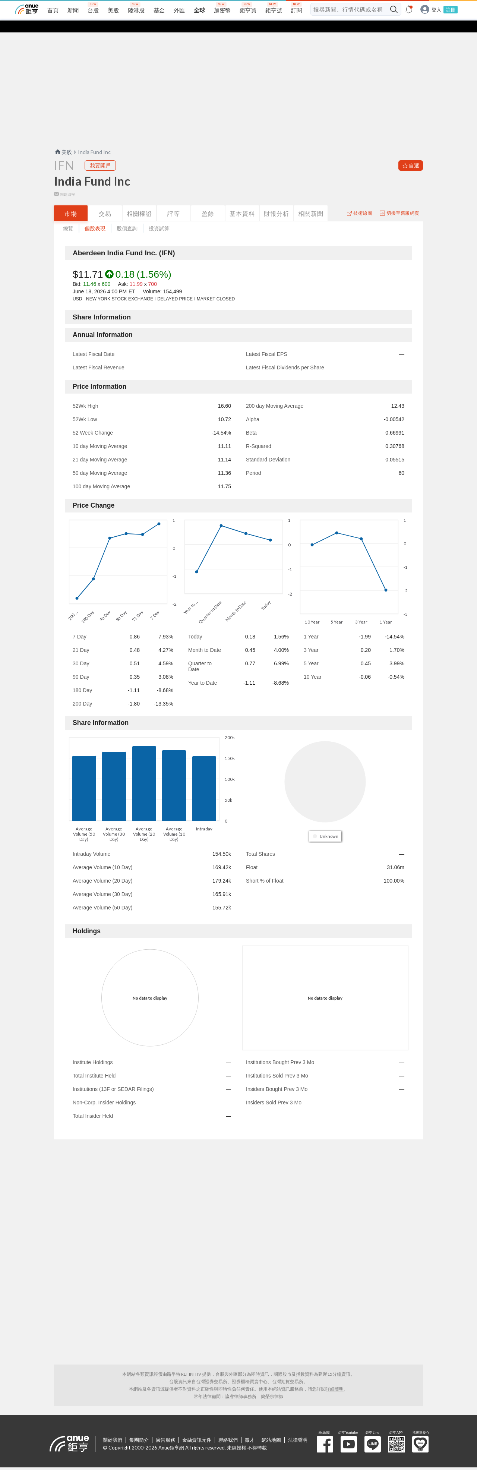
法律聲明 (297, 1428)
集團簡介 (139, 1428)
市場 (70, 201)
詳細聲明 (335, 1377)
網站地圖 (271, 1428)
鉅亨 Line (372, 1432)
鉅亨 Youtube (349, 1432)
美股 (63, 140)
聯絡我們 (228, 1428)
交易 (105, 201)
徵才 (250, 1428)
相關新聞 (310, 201)
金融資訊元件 (196, 1428)
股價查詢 (127, 216)
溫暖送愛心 (420, 1432)
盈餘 (208, 201)
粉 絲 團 (325, 1432)
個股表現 (95, 216)
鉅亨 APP (396, 1432)
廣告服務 (165, 1428)
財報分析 (276, 201)
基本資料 (242, 201)
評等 (173, 201)
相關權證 (139, 201)
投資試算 (159, 216)
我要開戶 (100, 153)
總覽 (68, 216)
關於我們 (112, 1428)
